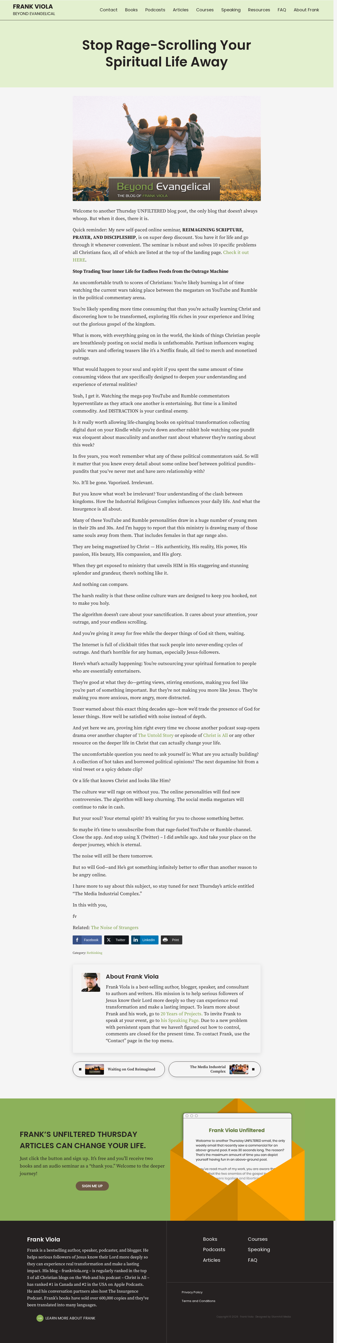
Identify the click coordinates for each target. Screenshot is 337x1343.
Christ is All (215, 736)
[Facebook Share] (87, 939)
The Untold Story (156, 736)
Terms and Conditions (198, 1301)
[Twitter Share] (116, 939)
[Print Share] (171, 939)
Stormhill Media (281, 1317)
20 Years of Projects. (182, 1014)
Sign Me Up (92, 1186)
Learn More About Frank (70, 1318)
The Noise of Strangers (115, 928)
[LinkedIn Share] (145, 939)
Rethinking (94, 953)
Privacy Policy (192, 1292)
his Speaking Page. (181, 1021)
